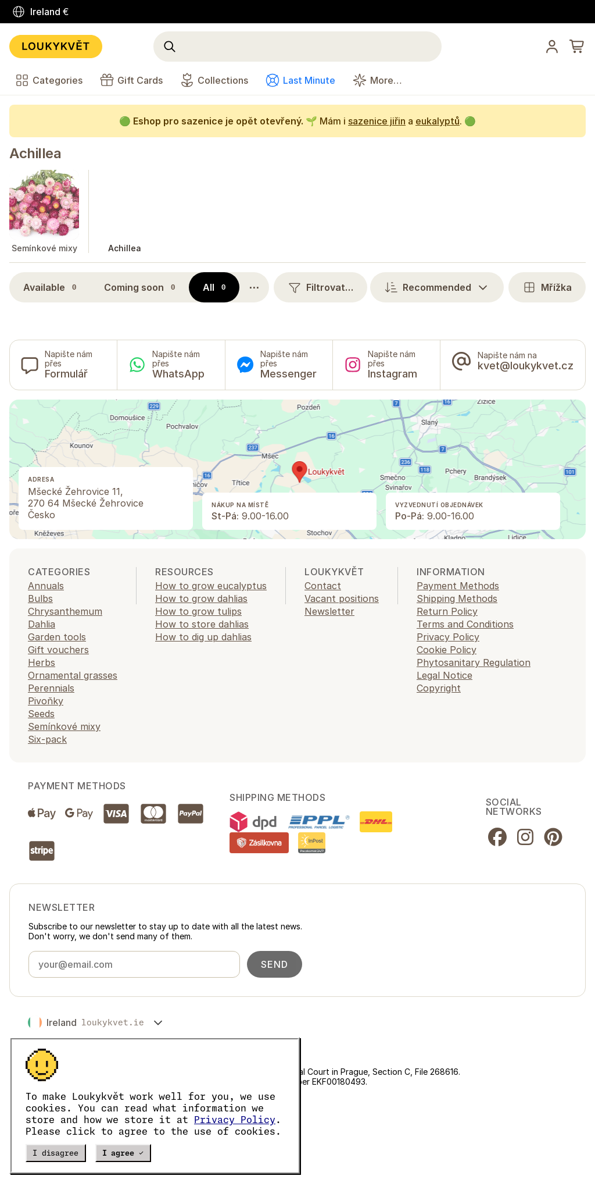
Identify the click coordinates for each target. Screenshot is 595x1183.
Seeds (41, 713)
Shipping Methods (457, 598)
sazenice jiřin (377, 121)
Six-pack (47, 739)
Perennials (51, 688)
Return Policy (447, 611)
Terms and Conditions (465, 624)
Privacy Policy (234, 1119)
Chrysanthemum (65, 611)
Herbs (41, 662)
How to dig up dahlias (203, 637)
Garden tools (57, 637)
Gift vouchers (58, 649)
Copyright (439, 688)
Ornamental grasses (72, 675)
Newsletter (329, 611)
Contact (322, 586)
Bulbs (40, 598)
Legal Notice (444, 675)
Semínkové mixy (64, 726)
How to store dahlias (202, 624)
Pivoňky (45, 701)
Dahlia (41, 624)
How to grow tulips (198, 611)
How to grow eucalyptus (211, 586)
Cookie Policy (446, 649)
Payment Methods (458, 586)
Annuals (46, 586)
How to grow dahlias (201, 598)
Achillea (35, 153)
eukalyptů (437, 121)
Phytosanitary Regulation (474, 662)
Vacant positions (341, 598)
